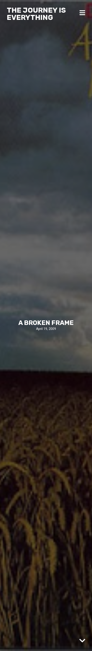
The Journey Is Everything (36, 14)
